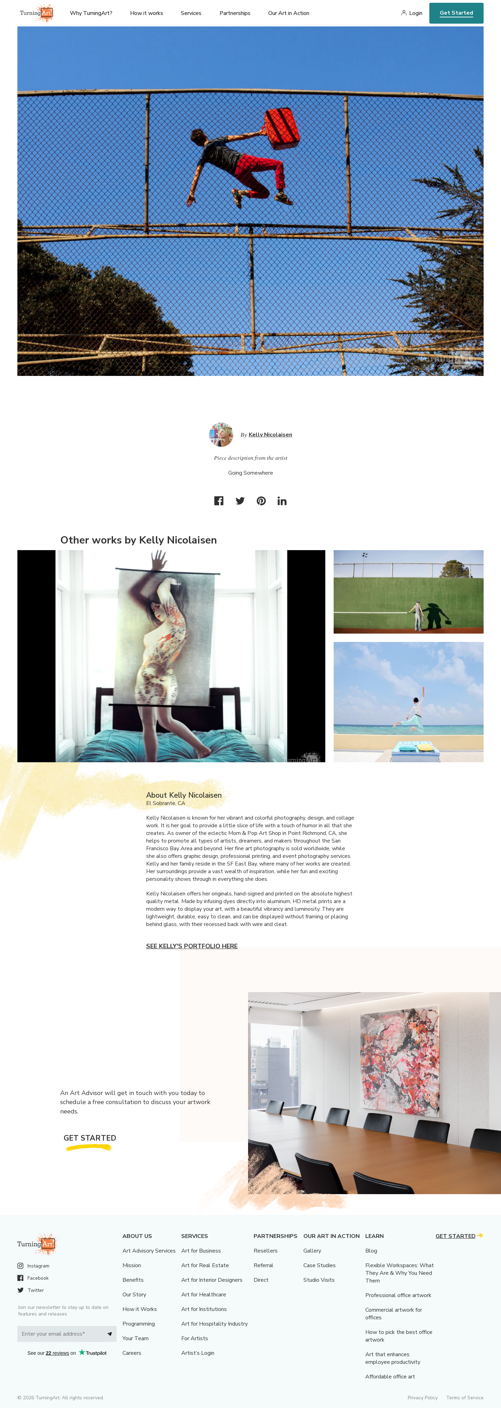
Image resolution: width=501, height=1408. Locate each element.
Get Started (456, 13)
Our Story (134, 1294)
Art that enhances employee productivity (392, 1358)
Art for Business (201, 1251)
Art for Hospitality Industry (214, 1324)
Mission (131, 1265)
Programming (138, 1324)
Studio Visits (319, 1280)
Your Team (135, 1338)
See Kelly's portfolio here (192, 946)
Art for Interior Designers (211, 1280)
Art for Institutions (204, 1309)
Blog (371, 1251)
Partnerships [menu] (235, 13)
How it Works (139, 1309)
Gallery (312, 1251)
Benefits (133, 1280)
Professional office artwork (398, 1295)
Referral (263, 1265)
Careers (131, 1353)
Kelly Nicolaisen (270, 435)
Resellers (266, 1251)
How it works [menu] (146, 13)
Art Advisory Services (149, 1251)
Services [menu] (191, 13)
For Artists (194, 1338)
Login (415, 13)
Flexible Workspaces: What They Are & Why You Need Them (399, 1273)
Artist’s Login (197, 1353)
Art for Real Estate (205, 1265)
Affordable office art (390, 1377)
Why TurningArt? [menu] (91, 13)
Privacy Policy (423, 1397)
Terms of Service (465, 1397)
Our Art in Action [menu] (288, 13)
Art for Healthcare (203, 1294)
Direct (261, 1280)
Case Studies (319, 1265)
